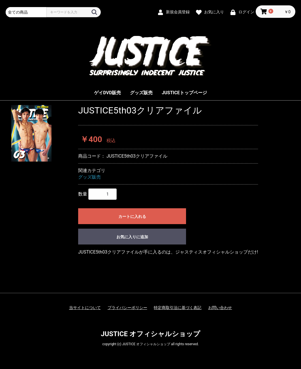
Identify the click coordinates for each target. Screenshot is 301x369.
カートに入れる (132, 216)
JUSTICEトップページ (184, 92)
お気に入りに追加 (132, 237)
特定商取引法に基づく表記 (177, 307)
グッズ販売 (141, 92)
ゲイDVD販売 (107, 92)
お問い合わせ (220, 307)
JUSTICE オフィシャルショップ (150, 334)
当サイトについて (85, 307)
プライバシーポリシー (127, 307)
